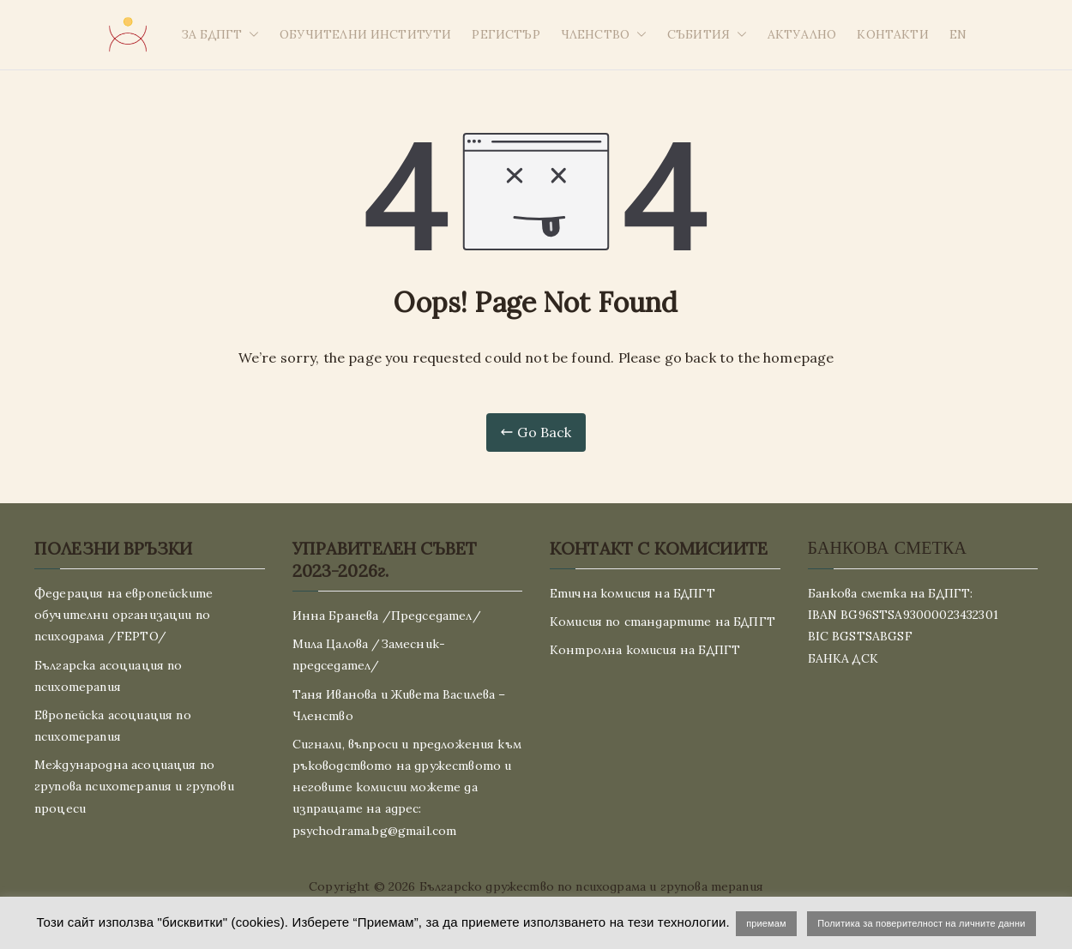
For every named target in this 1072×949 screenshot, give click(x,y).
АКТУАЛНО (802, 34)
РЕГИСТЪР (505, 34)
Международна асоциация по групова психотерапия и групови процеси (134, 786)
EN (958, 34)
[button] (250, 34)
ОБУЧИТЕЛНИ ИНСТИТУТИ (365, 34)
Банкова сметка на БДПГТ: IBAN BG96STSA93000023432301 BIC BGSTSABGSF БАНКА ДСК (903, 626)
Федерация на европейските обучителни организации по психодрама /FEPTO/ (123, 615)
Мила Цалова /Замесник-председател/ (369, 654)
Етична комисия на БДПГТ (632, 593)
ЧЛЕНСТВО (604, 34)
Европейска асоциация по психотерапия (112, 725)
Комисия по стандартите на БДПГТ (662, 621)
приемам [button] (766, 923)
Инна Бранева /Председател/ (386, 615)
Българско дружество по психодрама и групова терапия (591, 886)
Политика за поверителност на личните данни (921, 923)
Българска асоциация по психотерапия (108, 676)
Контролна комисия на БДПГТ (645, 650)
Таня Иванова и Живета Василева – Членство (399, 705)
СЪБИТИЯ (707, 34)
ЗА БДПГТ (220, 34)
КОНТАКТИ (892, 34)
